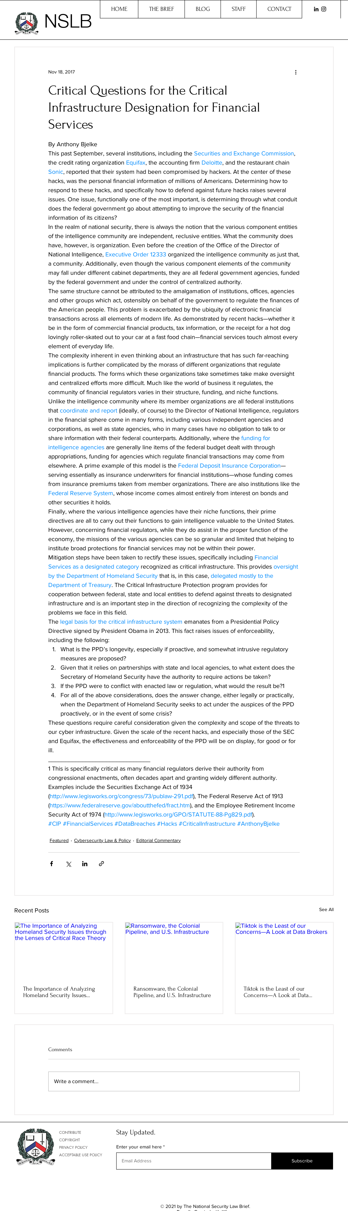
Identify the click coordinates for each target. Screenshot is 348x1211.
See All (326, 909)
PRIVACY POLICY (73, 1147)
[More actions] (296, 72)
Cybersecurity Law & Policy (102, 840)
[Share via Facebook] (51, 863)
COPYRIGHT (69, 1139)
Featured (59, 840)
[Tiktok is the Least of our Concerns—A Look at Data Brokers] (284, 950)
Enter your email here (139, 1146)
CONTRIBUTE (70, 1132)
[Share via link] (101, 863)
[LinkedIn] (316, 9)
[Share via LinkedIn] (85, 863)
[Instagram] (323, 9)
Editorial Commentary (158, 840)
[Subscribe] (302, 1161)
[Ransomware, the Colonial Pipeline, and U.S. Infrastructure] (174, 950)
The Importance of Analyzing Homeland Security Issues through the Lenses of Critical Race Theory (60, 992)
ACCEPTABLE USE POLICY (80, 1154)
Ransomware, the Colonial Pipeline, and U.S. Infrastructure (172, 992)
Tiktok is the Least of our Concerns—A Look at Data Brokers (276, 992)
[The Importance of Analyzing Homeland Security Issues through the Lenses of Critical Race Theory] (63, 950)
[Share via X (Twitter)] (68, 863)
